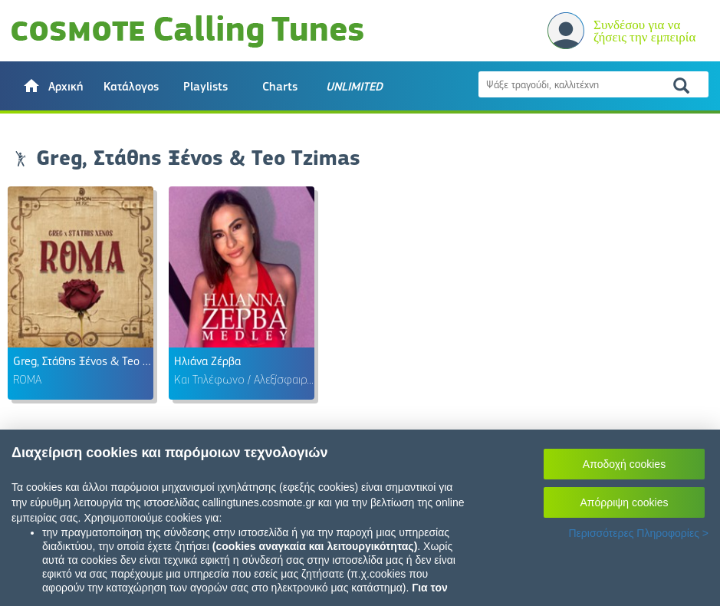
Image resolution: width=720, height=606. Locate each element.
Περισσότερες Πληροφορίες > (638, 533)
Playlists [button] (205, 86)
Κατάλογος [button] (131, 86)
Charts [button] (280, 86)
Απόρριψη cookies (624, 502)
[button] (53, 85)
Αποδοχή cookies (624, 464)
